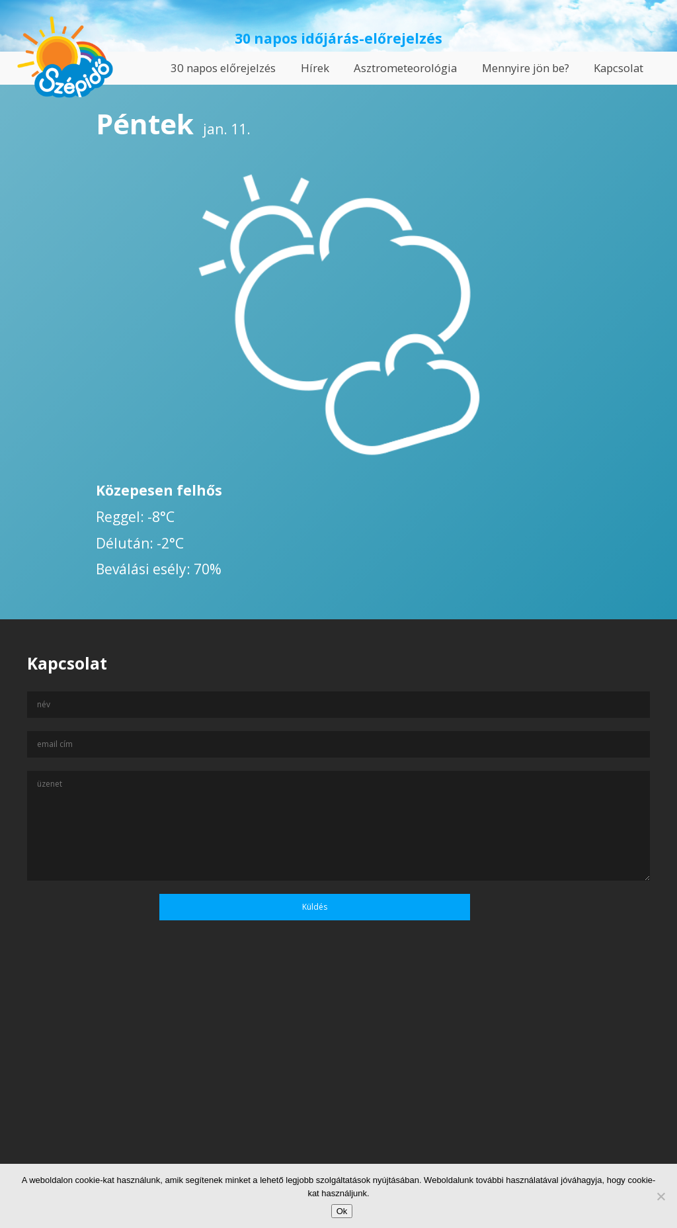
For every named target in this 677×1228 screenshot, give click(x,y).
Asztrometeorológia (405, 67)
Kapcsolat (618, 67)
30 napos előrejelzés (223, 67)
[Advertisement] (338, 1100)
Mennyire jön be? (525, 67)
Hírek (315, 67)
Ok (342, 1211)
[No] (660, 1196)
